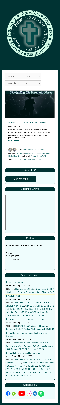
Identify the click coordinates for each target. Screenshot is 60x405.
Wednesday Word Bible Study (30, 159)
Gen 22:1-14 (18, 309)
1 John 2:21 (48, 359)
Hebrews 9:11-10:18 (24, 326)
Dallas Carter (39, 150)
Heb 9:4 (18, 372)
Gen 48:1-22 (42, 309)
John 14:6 (37, 359)
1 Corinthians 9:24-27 (44, 289)
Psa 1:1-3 (34, 156)
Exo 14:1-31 (30, 312)
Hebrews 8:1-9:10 (23, 343)
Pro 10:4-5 (29, 153)
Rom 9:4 (22, 366)
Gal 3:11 (9, 306)
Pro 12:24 (37, 153)
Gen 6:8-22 (19, 306)
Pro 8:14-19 (20, 153)
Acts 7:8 (14, 366)
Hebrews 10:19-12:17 (24, 302)
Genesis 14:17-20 (13, 363)
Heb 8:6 (31, 369)
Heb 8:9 (48, 369)
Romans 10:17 (29, 315)
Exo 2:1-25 (19, 312)
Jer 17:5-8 (42, 156)
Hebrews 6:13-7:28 (23, 359)
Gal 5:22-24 (15, 156)
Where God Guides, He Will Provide (27, 122)
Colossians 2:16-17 (14, 329)
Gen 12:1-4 (30, 306)
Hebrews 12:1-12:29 (24, 289)
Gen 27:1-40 (30, 309)
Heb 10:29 (37, 372)
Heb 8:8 (40, 369)
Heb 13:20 (10, 376)
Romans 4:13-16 (23, 376)
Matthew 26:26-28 (30, 363)
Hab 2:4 (39, 302)
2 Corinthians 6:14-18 (15, 292)
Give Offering (21, 179)
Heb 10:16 (27, 372)
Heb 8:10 (9, 372)
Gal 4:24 (14, 369)
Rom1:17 (48, 302)
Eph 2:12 (23, 369)
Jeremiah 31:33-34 (45, 329)
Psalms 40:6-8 (30, 329)
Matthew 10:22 (14, 315)
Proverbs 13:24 (32, 292)
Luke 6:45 (41, 315)
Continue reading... (15, 140)
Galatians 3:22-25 (36, 349)
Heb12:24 (48, 372)
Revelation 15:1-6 (40, 343)
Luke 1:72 (44, 363)
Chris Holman (28, 150)
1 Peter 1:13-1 (40, 326)
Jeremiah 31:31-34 (32, 346)
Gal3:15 (41, 366)
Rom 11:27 (32, 366)
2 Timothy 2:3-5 (47, 292)
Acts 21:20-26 (20, 349)
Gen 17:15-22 (42, 306)
